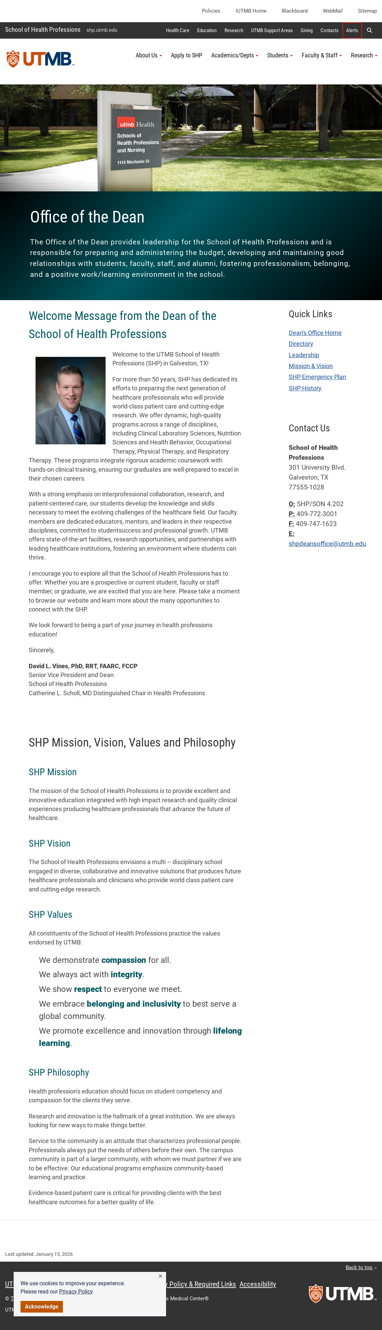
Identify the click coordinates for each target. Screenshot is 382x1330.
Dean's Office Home (315, 333)
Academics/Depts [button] (234, 55)
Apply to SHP (186, 55)
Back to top (361, 1267)
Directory (301, 344)
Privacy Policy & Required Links (191, 1284)
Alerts (352, 30)
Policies (211, 11)
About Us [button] (149, 55)
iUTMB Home (251, 11)
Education (207, 30)
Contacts (329, 30)
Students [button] (280, 55)
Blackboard (295, 11)
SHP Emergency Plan (317, 377)
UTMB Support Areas (272, 30)
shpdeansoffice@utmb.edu (327, 544)
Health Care (177, 30)
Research (233, 30)
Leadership (304, 355)
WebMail (333, 11)
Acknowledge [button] (41, 1306)
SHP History (305, 388)
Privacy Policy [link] (76, 1291)
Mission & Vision (311, 366)
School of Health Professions (43, 29)
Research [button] (364, 55)
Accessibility (258, 1284)
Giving (307, 30)
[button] (160, 1276)
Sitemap (367, 11)
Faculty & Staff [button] (322, 55)
